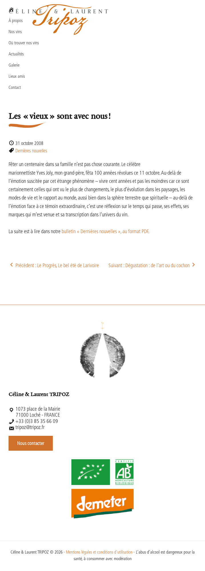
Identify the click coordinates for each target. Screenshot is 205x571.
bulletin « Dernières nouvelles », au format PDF (105, 232)
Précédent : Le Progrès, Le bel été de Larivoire (54, 266)
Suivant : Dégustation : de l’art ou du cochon (152, 266)
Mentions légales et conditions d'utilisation (99, 552)
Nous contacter (30, 443)
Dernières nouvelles (31, 151)
